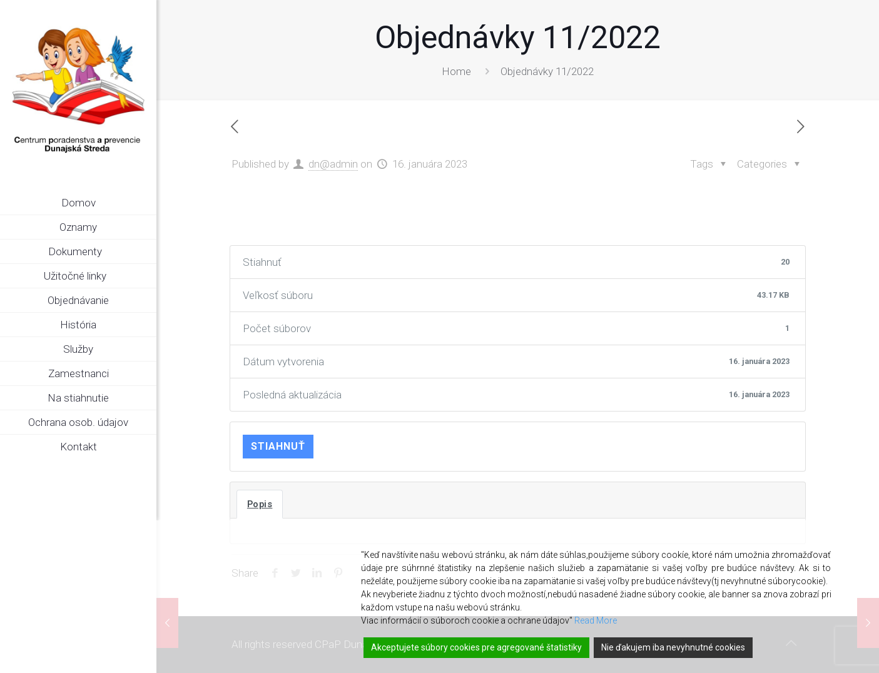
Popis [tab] (260, 504)
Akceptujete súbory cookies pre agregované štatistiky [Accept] (476, 647)
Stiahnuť (278, 446)
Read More (595, 620)
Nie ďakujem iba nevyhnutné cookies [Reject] (673, 647)
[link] (147, 252)
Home (456, 71)
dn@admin (333, 164)
